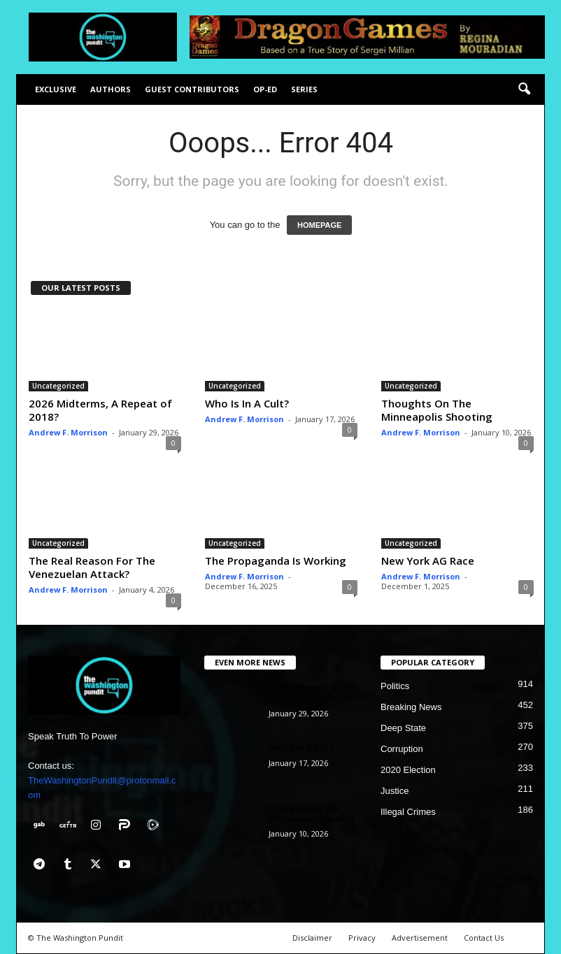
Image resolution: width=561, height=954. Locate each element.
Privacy (362, 937)
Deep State (403, 728)
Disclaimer (312, 937)
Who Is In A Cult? (247, 403)
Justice (395, 791)
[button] (524, 89)
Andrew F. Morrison (68, 432)
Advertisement (420, 937)
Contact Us (484, 937)
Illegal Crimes (408, 812)
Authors (110, 89)
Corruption (402, 749)
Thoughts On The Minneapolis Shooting (436, 410)
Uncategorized (58, 386)
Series (304, 89)
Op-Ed (265, 89)
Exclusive (55, 89)
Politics (395, 686)
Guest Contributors (192, 89)
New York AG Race (427, 561)
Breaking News (411, 707)
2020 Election (408, 770)
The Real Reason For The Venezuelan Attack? (92, 567)
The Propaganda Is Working (275, 561)
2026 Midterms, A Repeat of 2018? (100, 410)
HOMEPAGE (319, 225)
